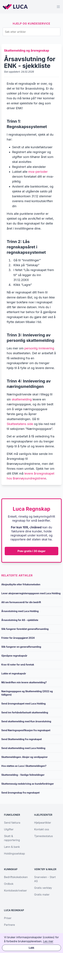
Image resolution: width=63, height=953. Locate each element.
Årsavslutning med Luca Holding (20, 611)
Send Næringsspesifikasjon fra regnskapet (25, 730)
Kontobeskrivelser (15, 890)
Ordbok (8, 883)
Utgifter (8, 829)
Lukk (31, 947)
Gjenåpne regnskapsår (14, 655)
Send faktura (12, 822)
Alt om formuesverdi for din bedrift (21, 602)
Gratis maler (42, 894)
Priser (7, 918)
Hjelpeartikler (42, 822)
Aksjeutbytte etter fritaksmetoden (20, 584)
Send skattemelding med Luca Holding (23, 748)
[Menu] (58, 6)
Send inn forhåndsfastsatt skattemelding (24, 712)
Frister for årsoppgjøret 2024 (18, 637)
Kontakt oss (41, 829)
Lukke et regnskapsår (13, 673)
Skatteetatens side (20, 424)
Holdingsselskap (14, 853)
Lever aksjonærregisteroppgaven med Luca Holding (30, 593)
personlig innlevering (39, 348)
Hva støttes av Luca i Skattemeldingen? (23, 765)
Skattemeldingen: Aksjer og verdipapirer (24, 757)
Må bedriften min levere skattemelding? (24, 682)
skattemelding (22, 399)
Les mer (48, 941)
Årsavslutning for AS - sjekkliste (19, 620)
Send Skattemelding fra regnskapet (21, 739)
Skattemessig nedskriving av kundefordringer (27, 783)
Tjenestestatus (43, 836)
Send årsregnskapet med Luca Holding (23, 703)
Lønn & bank (12, 846)
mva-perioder (38, 171)
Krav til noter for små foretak (17, 664)
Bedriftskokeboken (16, 877)
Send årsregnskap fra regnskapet (20, 792)
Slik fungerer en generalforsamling (21, 646)
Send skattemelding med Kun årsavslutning (26, 721)
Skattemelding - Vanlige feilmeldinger (23, 774)
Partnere (9, 924)
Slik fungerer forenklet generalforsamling (25, 628)
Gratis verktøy (43, 887)
